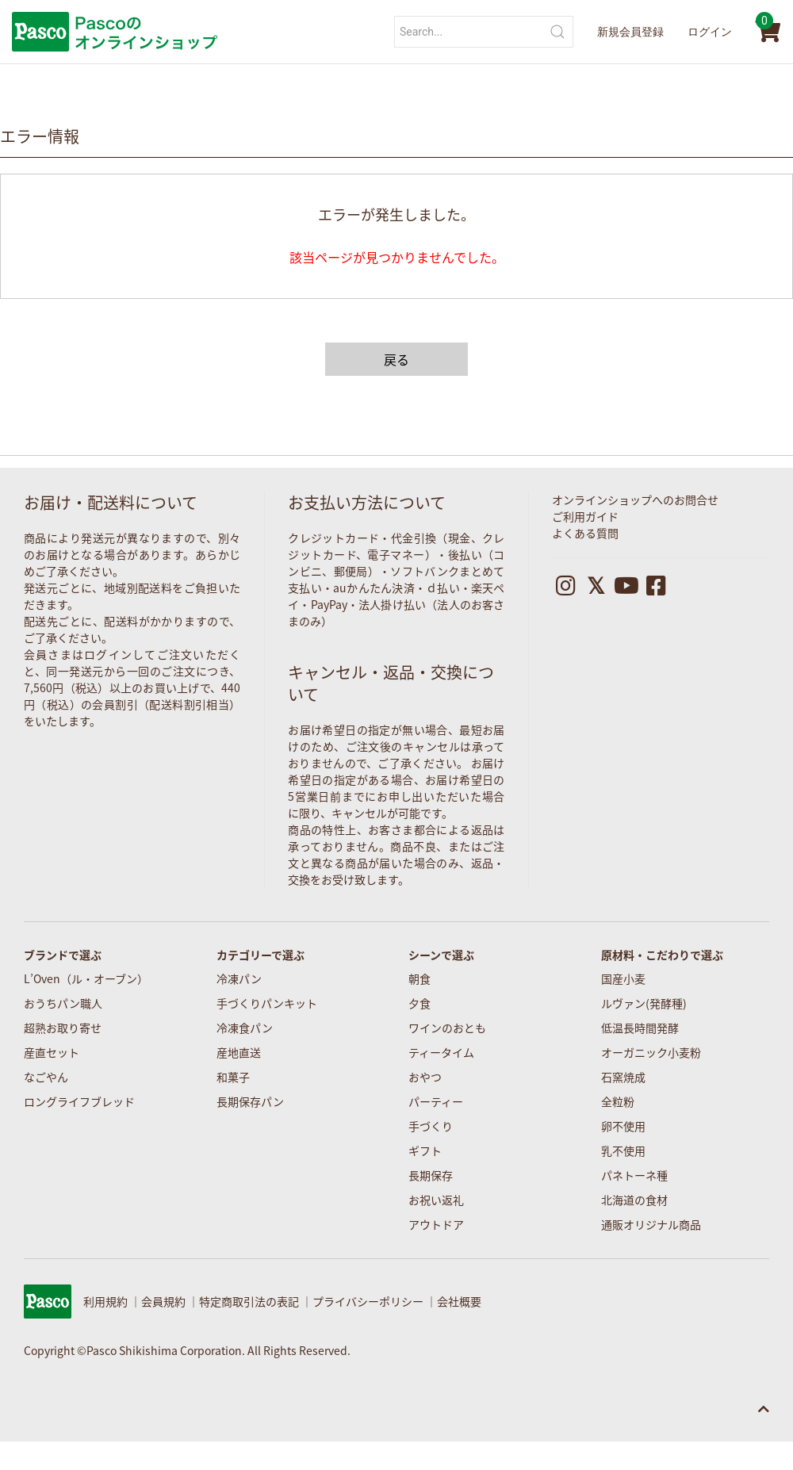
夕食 (419, 1003)
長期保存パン (250, 1101)
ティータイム (441, 1052)
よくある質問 (585, 533)
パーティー (435, 1101)
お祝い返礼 (436, 1200)
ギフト (425, 1150)
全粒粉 (617, 1101)
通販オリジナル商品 (651, 1224)
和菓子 (233, 1077)
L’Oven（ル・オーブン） (86, 978)
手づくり (430, 1126)
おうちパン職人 (63, 1003)
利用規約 (105, 1301)
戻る (396, 359)
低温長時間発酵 (640, 1028)
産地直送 (238, 1052)
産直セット (51, 1052)
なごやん (46, 1077)
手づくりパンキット (266, 1003)
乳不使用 (623, 1150)
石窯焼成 (623, 1077)
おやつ (425, 1077)
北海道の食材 (634, 1200)
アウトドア (436, 1224)
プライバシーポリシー (367, 1301)
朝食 (419, 978)
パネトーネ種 (634, 1175)
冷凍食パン (244, 1028)
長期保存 (430, 1175)
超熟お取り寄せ (63, 1028)
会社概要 (459, 1301)
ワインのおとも (447, 1028)
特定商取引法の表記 (249, 1301)
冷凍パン (239, 978)
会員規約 (163, 1301)
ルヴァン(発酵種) (644, 1003)
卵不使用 (623, 1126)
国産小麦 (623, 978)
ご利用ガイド (585, 516)
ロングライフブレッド (79, 1101)
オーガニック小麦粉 (651, 1052)
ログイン (710, 31)
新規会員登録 (630, 31)
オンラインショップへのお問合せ (635, 499)
